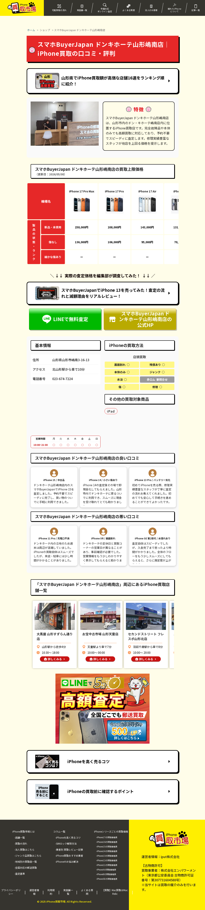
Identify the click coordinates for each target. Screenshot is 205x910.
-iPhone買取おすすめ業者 (69, 855)
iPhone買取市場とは (23, 831)
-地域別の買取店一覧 (25, 861)
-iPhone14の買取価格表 (106, 851)
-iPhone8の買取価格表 (106, 874)
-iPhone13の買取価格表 (106, 855)
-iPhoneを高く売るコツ (68, 837)
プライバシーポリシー (10, 891)
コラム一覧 (59, 831)
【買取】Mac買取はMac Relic (115, 891)
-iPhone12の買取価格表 (106, 860)
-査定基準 (19, 873)
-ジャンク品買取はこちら (27, 855)
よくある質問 (87, 891)
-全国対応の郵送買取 (25, 867)
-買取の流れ (20, 843)
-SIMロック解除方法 (66, 843)
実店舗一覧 (68, 891)
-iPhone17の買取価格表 (106, 837)
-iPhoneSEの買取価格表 (106, 878)
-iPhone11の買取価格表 (106, 864)
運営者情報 (34, 891)
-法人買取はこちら (24, 849)
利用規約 (51, 891)
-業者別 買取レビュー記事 (69, 849)
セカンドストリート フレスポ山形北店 (146, 636)
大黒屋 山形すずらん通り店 (55, 636)
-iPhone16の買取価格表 (106, 841)
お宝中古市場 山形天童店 (100, 633)
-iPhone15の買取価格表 (106, 846)
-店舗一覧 (19, 837)
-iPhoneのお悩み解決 (66, 861)
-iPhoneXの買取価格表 (106, 869)
